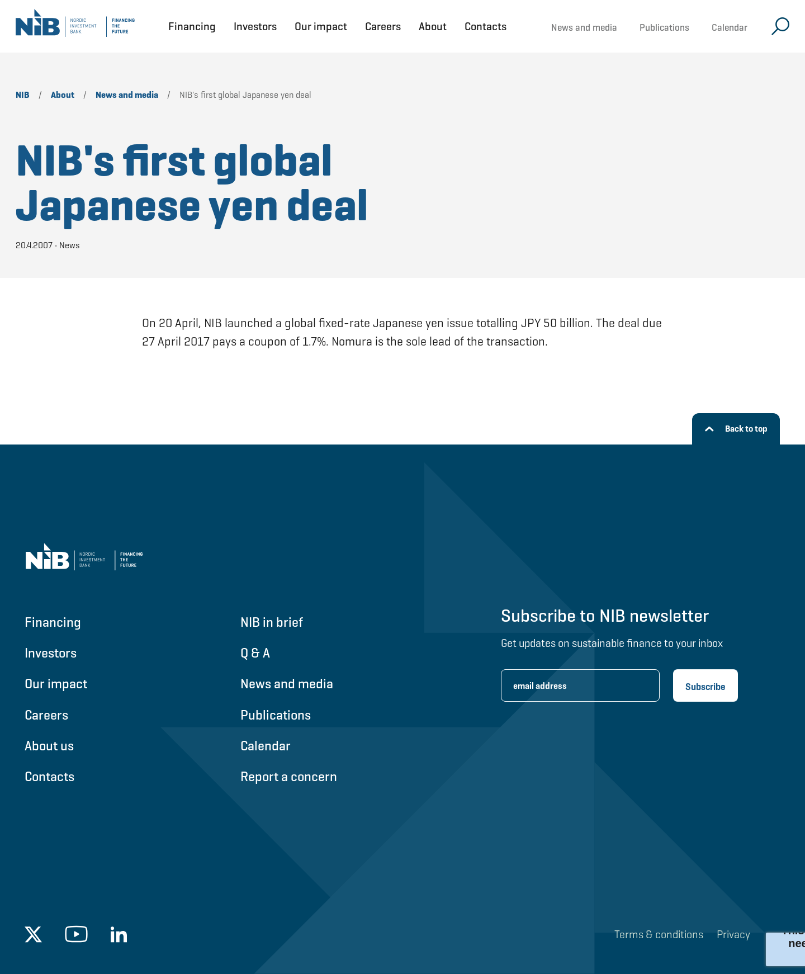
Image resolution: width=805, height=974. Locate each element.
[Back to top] (736, 429)
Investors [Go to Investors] (51, 652)
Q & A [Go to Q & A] (255, 652)
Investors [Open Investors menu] (255, 26)
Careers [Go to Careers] (46, 715)
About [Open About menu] (433, 26)
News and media (584, 27)
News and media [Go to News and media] (286, 683)
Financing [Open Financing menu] (192, 26)
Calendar (729, 27)
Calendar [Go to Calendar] (265, 745)
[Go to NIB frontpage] (75, 26)
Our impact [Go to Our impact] (56, 683)
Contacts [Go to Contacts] (49, 776)
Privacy (733, 934)
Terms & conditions (658, 934)
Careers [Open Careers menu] (383, 26)
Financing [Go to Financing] (53, 622)
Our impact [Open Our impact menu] (321, 26)
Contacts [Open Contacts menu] (485, 26)
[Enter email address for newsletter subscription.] (580, 685)
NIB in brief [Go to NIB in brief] (271, 622)
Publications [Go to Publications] (275, 715)
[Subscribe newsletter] (705, 685)
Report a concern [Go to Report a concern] (288, 776)
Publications (664, 27)
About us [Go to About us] (49, 745)
